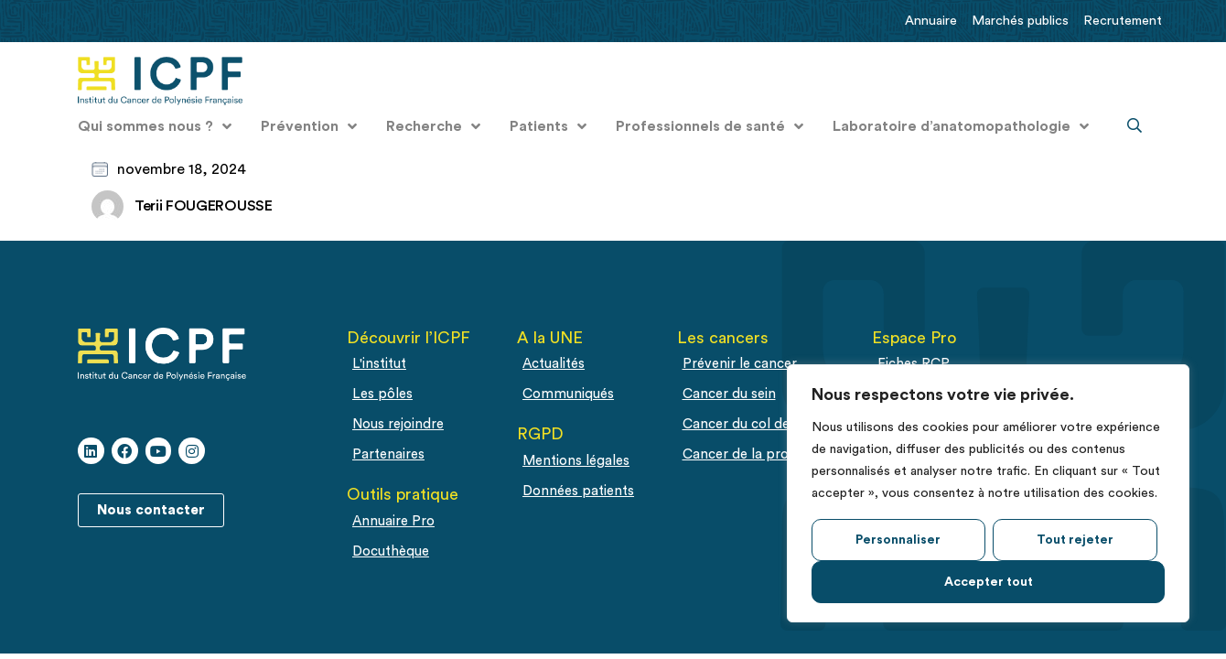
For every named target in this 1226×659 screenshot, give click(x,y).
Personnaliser (898, 540)
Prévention (309, 126)
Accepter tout (988, 582)
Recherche (433, 126)
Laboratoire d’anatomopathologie (961, 126)
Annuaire (931, 20)
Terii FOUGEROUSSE (203, 206)
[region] (988, 493)
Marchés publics (1020, 20)
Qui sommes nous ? (154, 126)
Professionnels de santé (709, 126)
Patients (548, 126)
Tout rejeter (1075, 540)
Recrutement (1122, 20)
